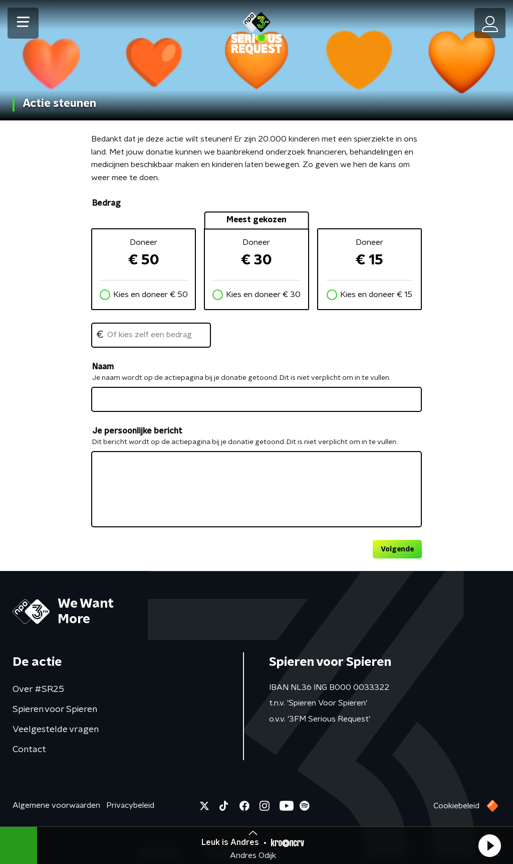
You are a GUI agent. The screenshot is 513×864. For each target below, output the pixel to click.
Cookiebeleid (456, 806)
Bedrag (106, 203)
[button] (489, 845)
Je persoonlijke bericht (137, 431)
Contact (29, 749)
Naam (103, 367)
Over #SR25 (38, 689)
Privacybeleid (130, 805)
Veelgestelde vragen (56, 729)
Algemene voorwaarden (56, 805)
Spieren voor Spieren (55, 709)
